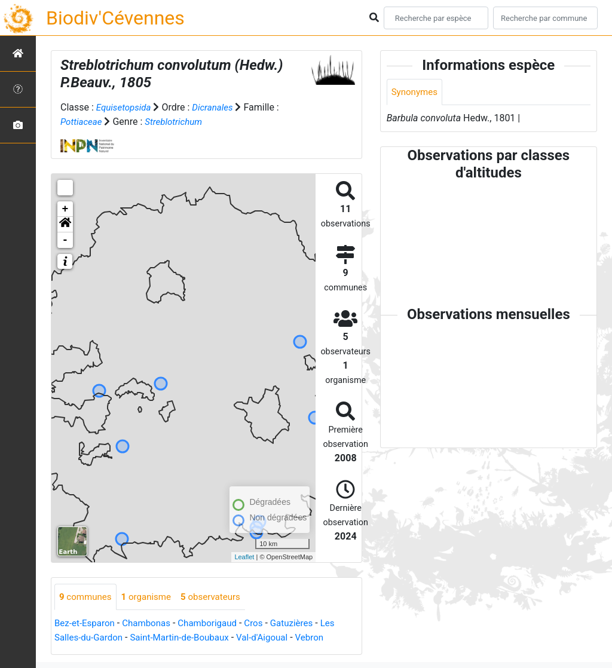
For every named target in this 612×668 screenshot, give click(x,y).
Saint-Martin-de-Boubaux (187, 638)
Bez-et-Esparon (86, 624)
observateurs (218, 597)
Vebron (324, 638)
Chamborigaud (216, 624)
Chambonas (152, 624)
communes (87, 597)
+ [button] (65, 209)
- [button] (65, 240)
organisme (151, 597)
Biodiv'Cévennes (115, 18)
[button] (65, 224)
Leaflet (244, 556)
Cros (264, 624)
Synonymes (415, 92)
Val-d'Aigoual (274, 638)
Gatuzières (305, 624)
